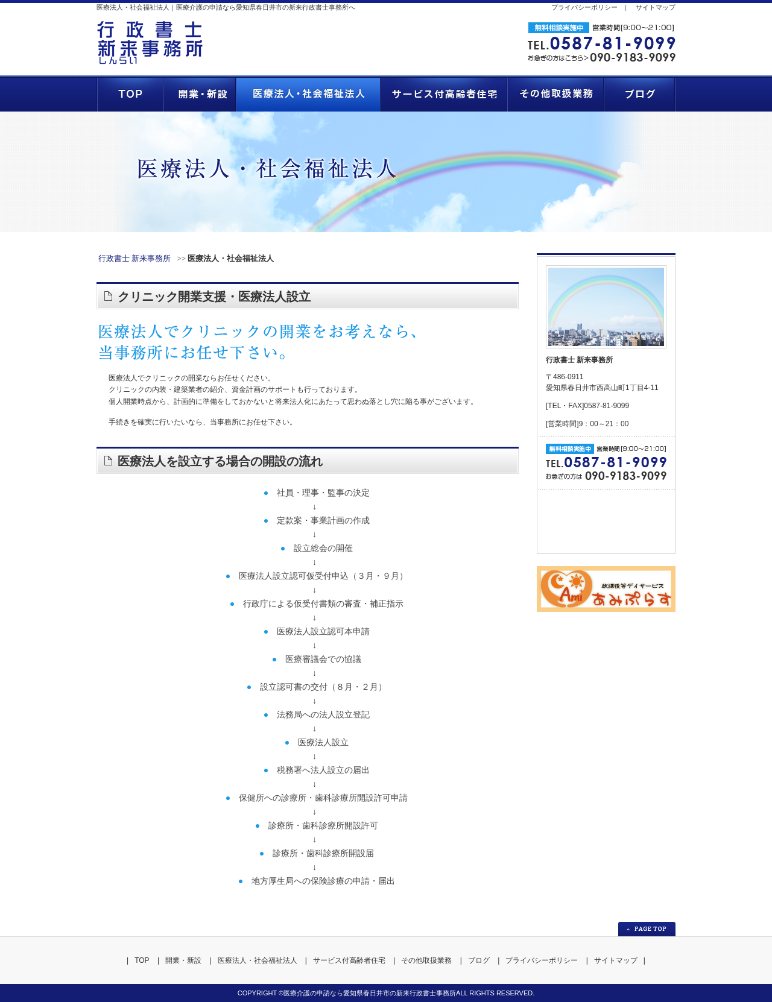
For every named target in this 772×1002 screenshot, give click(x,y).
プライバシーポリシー (584, 7)
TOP (141, 960)
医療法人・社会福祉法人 (257, 960)
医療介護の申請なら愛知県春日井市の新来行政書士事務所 (369, 993)
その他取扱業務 (426, 960)
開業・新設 (183, 960)
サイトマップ (656, 7)
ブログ (479, 960)
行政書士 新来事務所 (134, 258)
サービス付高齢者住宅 (349, 960)
